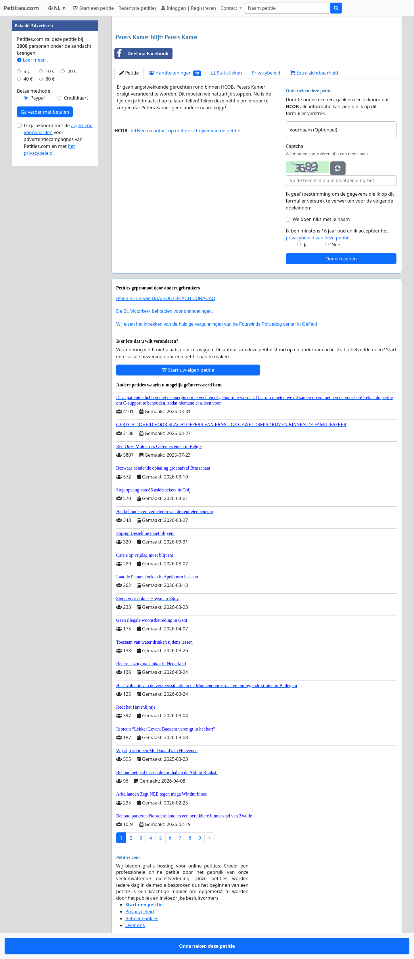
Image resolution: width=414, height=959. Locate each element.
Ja (306, 244)
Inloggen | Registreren (188, 8)
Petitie (129, 73)
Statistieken (226, 73)
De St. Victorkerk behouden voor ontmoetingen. (164, 311)
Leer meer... (32, 60)
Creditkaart (76, 98)
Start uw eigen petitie (188, 370)
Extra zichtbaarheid (314, 73)
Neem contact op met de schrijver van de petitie (185, 130)
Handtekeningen (175, 73)
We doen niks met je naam (321, 219)
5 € (27, 71)
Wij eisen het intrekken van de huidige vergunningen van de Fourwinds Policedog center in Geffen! (216, 324)
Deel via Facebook (142, 53)
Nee (335, 244)
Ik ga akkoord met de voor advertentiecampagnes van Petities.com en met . (58, 139)
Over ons (135, 925)
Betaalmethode (33, 91)
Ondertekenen (341, 259)
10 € (50, 71)
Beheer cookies (141, 918)
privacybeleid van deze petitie (318, 237)
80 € (50, 79)
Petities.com (21, 8)
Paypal (37, 98)
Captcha (294, 146)
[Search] (287, 8)
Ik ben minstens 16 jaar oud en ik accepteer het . (337, 234)
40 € (28, 79)
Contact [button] (229, 8)
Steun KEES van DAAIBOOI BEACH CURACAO (165, 298)
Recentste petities (137, 8)
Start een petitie (93, 8)
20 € (72, 71)
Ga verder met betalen (45, 112)
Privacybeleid (266, 73)
